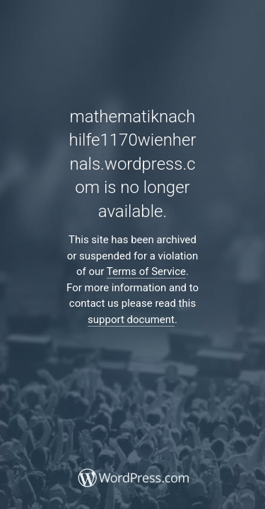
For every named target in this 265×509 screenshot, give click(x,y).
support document (131, 319)
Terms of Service (146, 271)
